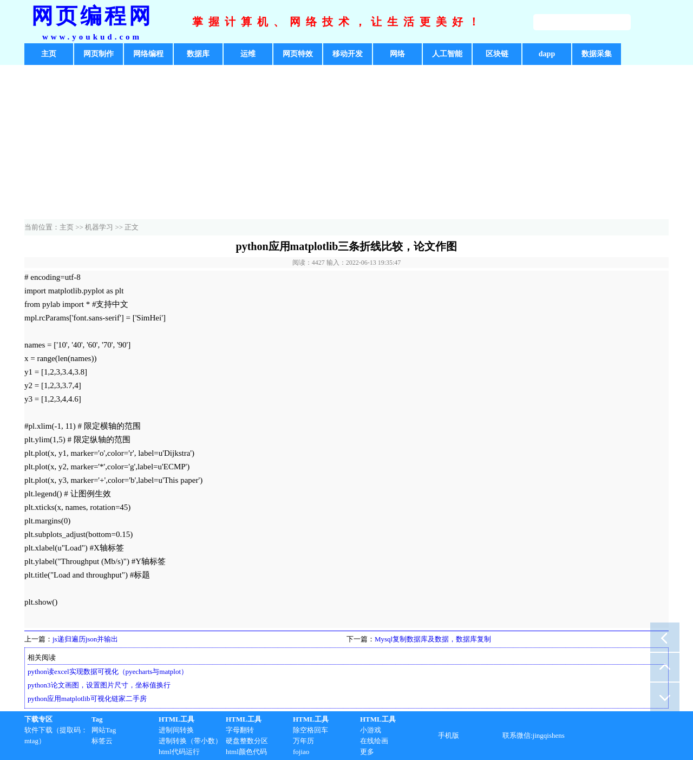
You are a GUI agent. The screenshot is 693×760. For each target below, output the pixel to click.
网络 (397, 54)
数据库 (198, 54)
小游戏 (370, 730)
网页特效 (298, 54)
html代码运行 (179, 752)
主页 (48, 54)
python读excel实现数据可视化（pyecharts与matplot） (108, 671)
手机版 (448, 735)
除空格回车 (310, 730)
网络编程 (148, 54)
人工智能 (447, 54)
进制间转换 (176, 730)
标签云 (102, 741)
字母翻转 (240, 730)
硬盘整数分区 (247, 741)
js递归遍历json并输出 (85, 639)
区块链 (497, 54)
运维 (248, 54)
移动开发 (347, 54)
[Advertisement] (346, 143)
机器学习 (99, 227)
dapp (547, 54)
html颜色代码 (246, 752)
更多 (367, 752)
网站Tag (103, 730)
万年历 (303, 741)
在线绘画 (374, 741)
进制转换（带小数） (190, 741)
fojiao (301, 752)
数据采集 (596, 54)
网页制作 (98, 54)
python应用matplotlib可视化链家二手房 (87, 699)
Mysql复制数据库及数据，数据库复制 (433, 639)
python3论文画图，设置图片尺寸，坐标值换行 (99, 685)
